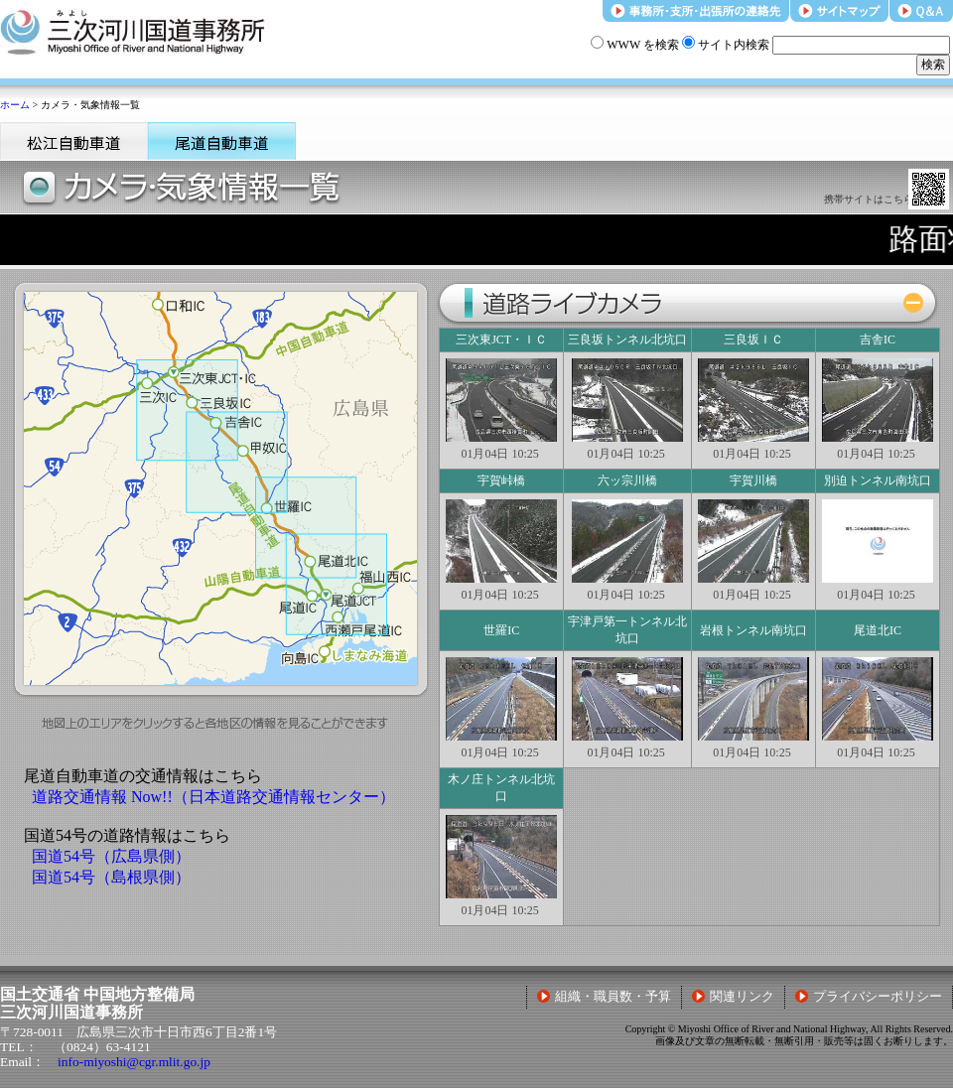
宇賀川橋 (753, 480)
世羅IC (501, 630)
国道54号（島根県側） (111, 877)
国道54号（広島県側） (111, 856)
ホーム (15, 104)
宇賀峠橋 (501, 480)
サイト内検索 (725, 45)
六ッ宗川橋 (627, 480)
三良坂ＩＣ (753, 339)
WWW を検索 (635, 45)
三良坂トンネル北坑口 (627, 339)
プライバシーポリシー (868, 997)
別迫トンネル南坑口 (877, 480)
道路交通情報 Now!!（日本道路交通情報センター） (213, 796)
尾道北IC (877, 630)
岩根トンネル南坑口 (753, 630)
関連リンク (733, 997)
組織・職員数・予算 (604, 997)
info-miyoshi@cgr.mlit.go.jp (134, 1061)
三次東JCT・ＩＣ (501, 339)
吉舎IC (877, 339)
